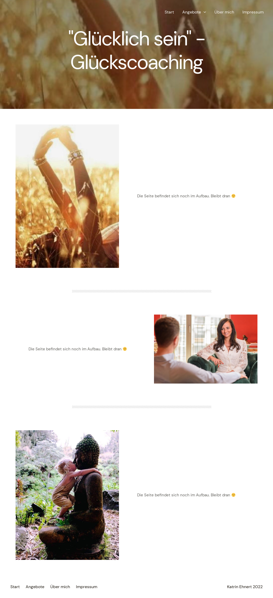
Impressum (253, 12)
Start (169, 12)
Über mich (224, 12)
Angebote (194, 12)
